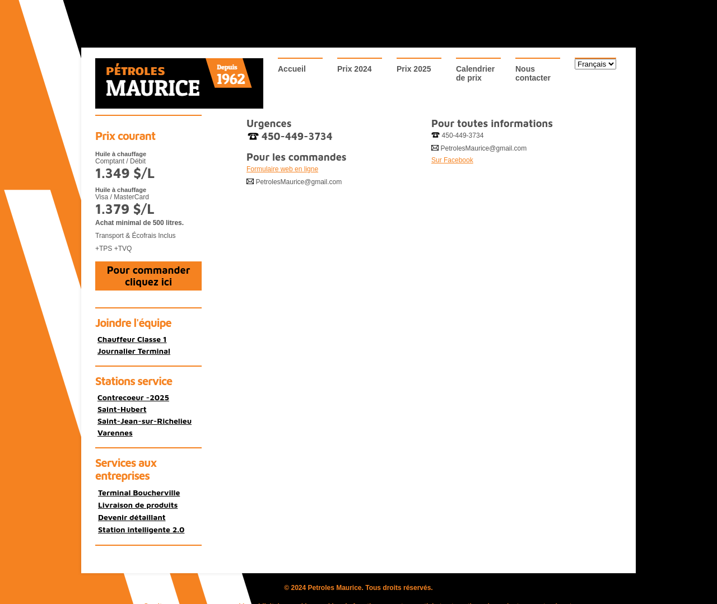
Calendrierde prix (475, 73)
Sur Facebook (452, 160)
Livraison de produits (138, 504)
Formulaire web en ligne (282, 169)
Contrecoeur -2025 (133, 397)
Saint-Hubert (122, 409)
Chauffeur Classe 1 (132, 339)
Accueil (292, 68)
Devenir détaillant (132, 517)
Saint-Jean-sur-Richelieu (144, 420)
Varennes (115, 432)
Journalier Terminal (133, 350)
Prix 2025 (414, 68)
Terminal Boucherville (139, 492)
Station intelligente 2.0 (141, 529)
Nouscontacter (533, 73)
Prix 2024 (354, 68)
